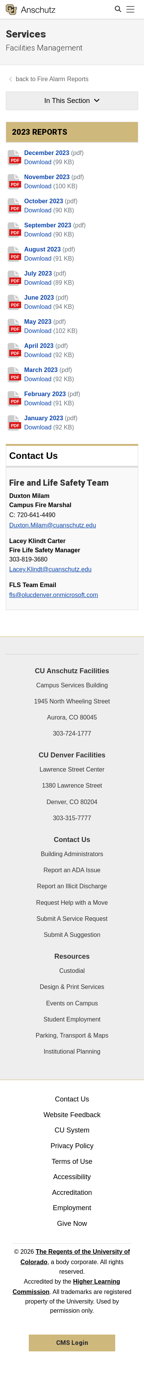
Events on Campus (72, 1003)
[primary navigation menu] (130, 9)
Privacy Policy (71, 1146)
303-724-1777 (72, 733)
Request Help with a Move (72, 902)
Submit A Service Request (72, 918)
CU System (72, 1130)
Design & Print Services (72, 987)
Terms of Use (71, 1161)
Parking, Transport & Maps (72, 1035)
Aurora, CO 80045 (72, 717)
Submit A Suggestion (72, 935)
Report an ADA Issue (72, 870)
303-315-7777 (72, 818)
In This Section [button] (71, 100)
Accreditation (72, 1192)
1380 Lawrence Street (72, 785)
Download (38, 162)
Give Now (72, 1223)
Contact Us (72, 1099)
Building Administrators (72, 854)
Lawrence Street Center (72, 769)
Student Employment (72, 1019)
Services (26, 34)
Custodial (72, 971)
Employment (72, 1208)
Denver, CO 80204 (72, 802)
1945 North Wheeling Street (72, 701)
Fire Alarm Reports (62, 79)
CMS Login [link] (72, 1342)
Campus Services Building (72, 685)
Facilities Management (44, 47)
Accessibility (72, 1177)
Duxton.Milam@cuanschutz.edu (52, 525)
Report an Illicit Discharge (72, 886)
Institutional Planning (72, 1051)
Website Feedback (72, 1115)
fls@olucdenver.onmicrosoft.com (53, 595)
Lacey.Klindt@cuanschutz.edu (50, 569)
